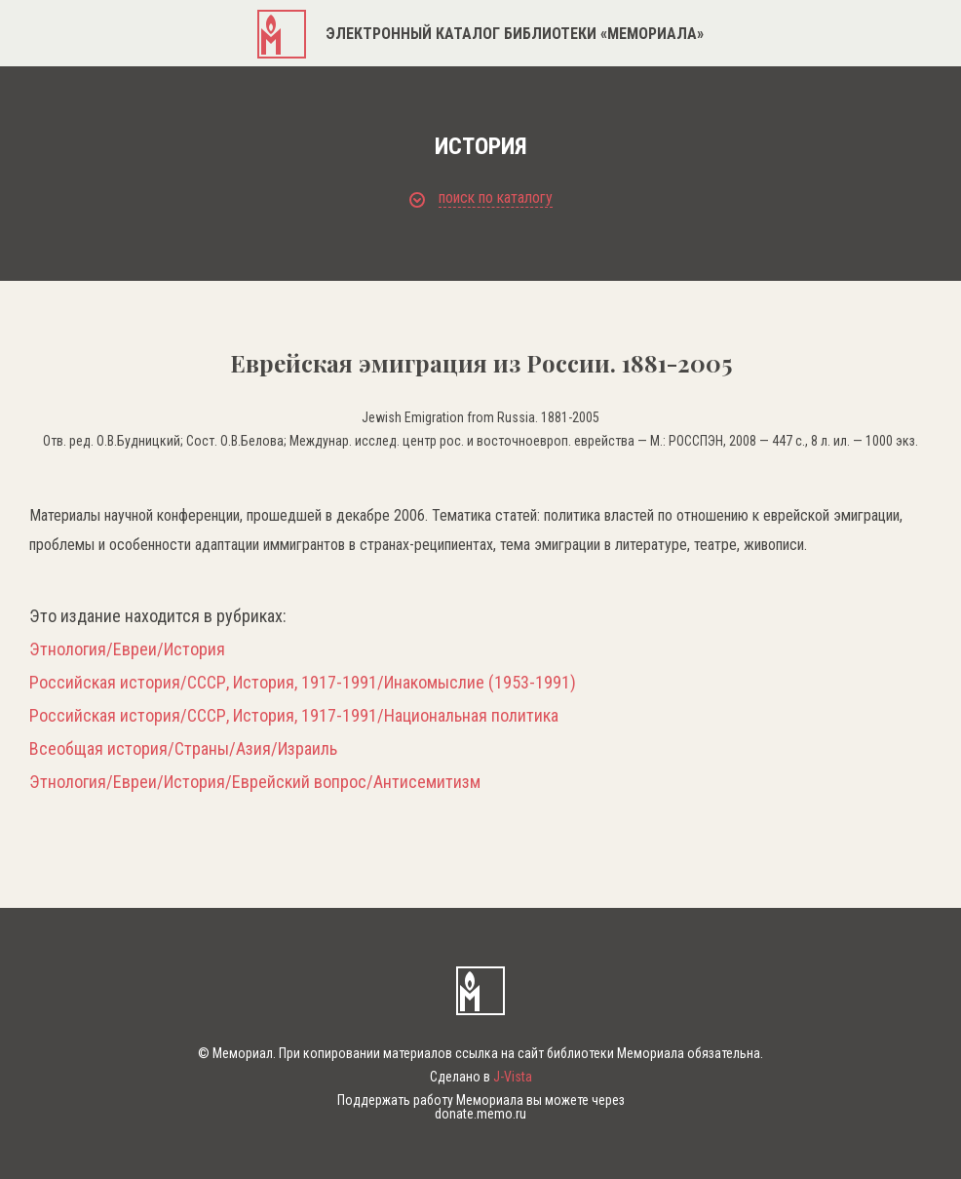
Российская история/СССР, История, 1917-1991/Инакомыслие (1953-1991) (302, 682)
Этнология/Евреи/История (127, 649)
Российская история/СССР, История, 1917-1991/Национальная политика (293, 716)
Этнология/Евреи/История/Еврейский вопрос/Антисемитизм (254, 782)
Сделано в (481, 1076)
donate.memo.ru (480, 1113)
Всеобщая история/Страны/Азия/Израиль (183, 749)
